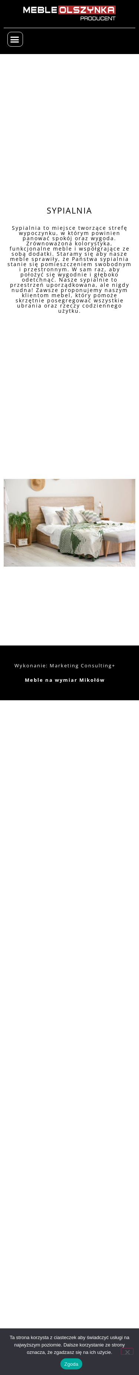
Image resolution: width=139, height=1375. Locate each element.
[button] (15, 39)
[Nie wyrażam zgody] (127, 1351)
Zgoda (71, 1364)
